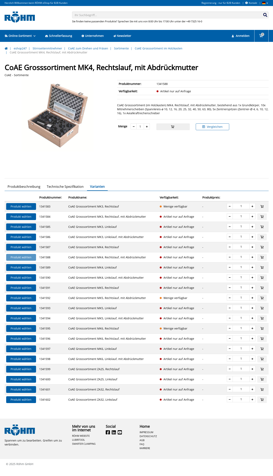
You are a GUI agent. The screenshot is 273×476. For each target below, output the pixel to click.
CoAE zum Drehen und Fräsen (88, 48)
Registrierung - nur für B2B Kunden (221, 3)
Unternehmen (93, 36)
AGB (142, 447)
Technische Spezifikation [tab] (65, 193)
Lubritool (78, 446)
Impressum (146, 439)
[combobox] (170, 15)
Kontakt (251, 3)
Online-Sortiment (20, 36)
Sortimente (121, 48)
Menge (122, 126)
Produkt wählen (21, 213)
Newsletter (122, 36)
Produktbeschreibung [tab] (24, 193)
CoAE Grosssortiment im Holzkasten (158, 48)
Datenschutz (148, 443)
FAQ (142, 451)
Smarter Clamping (84, 450)
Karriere (145, 455)
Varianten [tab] (97, 193)
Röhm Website (81, 442)
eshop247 (20, 48)
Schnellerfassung (58, 36)
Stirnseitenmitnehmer (47, 48)
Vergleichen (212, 127)
